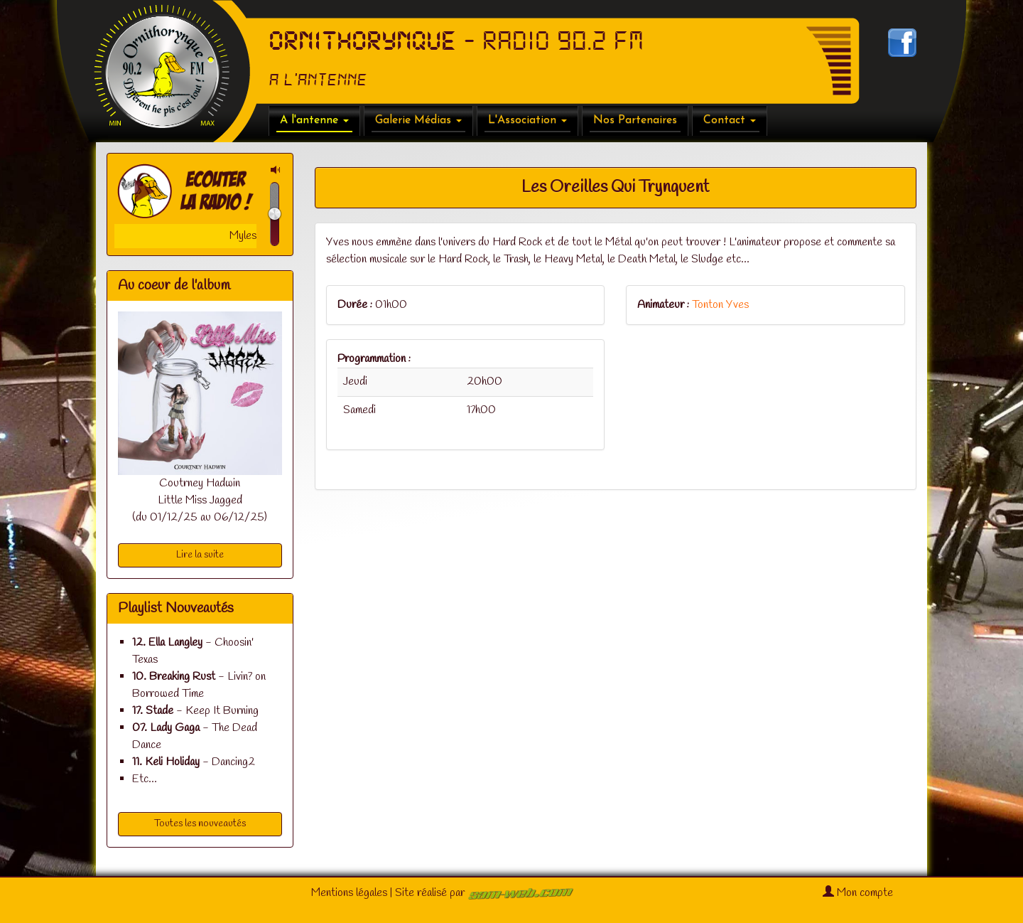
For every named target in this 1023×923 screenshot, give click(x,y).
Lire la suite (200, 555)
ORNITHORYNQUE (362, 41)
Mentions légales (349, 892)
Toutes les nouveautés (200, 824)
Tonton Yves (720, 304)
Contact (729, 120)
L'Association (527, 120)
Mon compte (858, 892)
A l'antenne (314, 120)
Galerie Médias (418, 120)
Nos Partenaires (635, 120)
